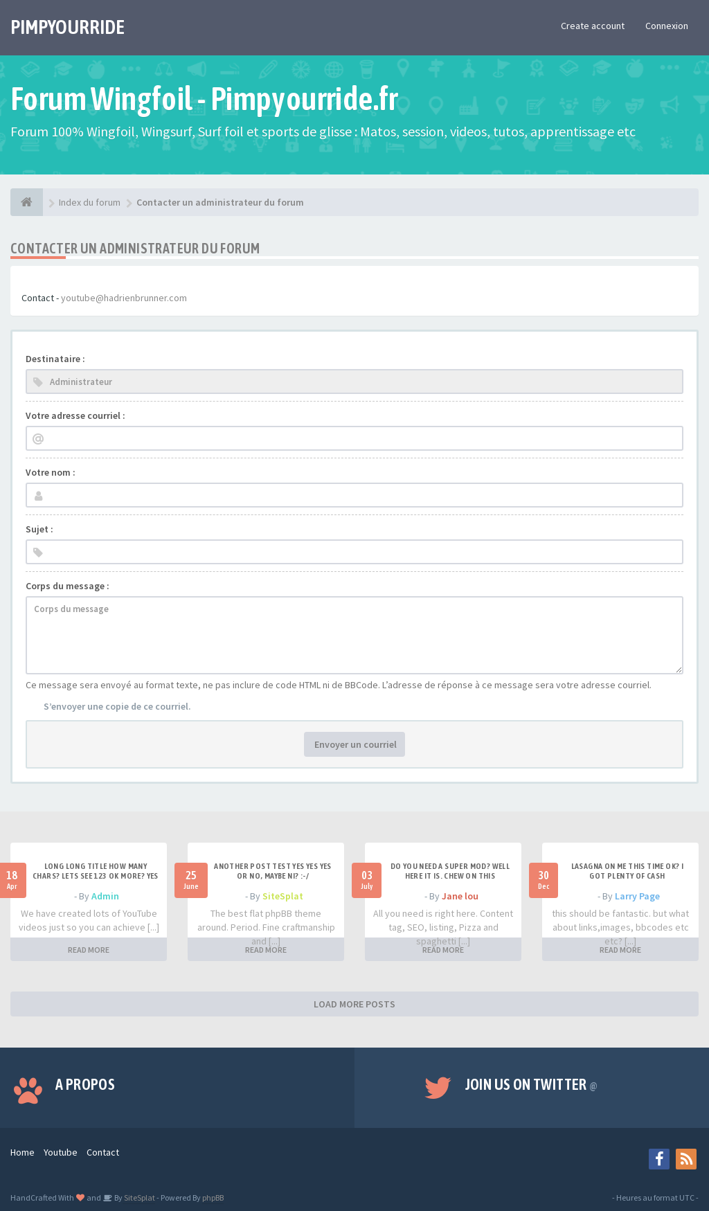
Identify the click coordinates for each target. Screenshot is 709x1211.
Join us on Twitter (531, 1084)
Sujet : (39, 529)
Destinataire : (55, 358)
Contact (103, 1152)
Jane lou (460, 896)
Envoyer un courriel (354, 744)
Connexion (666, 25)
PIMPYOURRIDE (67, 27)
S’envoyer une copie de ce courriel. (117, 706)
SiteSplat (282, 896)
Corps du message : (67, 586)
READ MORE (88, 949)
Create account (593, 25)
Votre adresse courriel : (75, 415)
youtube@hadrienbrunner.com (124, 297)
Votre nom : (50, 472)
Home (22, 1152)
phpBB (213, 1197)
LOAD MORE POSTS (354, 1004)
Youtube (61, 1152)
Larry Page (637, 896)
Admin (105, 896)
